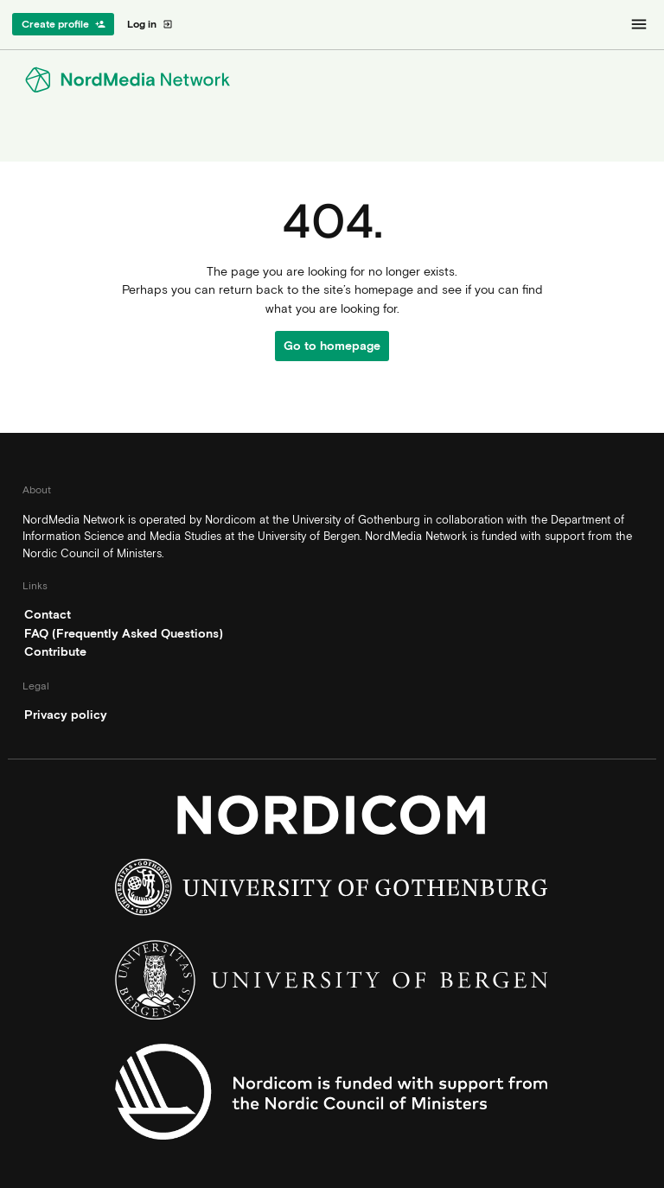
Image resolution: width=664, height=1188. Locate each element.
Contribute (55, 651)
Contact (47, 614)
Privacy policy (65, 714)
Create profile (63, 24)
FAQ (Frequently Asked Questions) (123, 633)
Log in (150, 24)
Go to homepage (332, 346)
